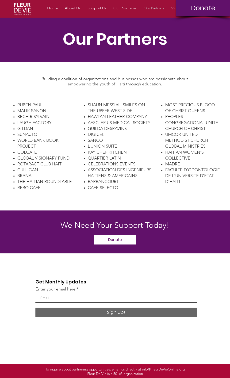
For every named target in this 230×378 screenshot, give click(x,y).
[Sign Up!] (116, 312)
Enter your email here (55, 289)
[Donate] (203, 8)
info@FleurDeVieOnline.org (163, 369)
